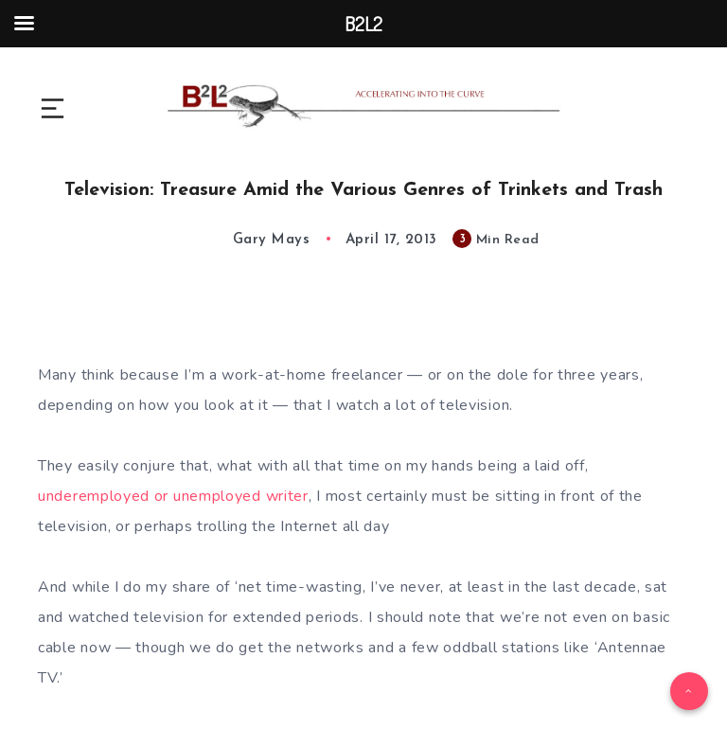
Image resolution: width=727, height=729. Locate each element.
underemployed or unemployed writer (173, 496)
